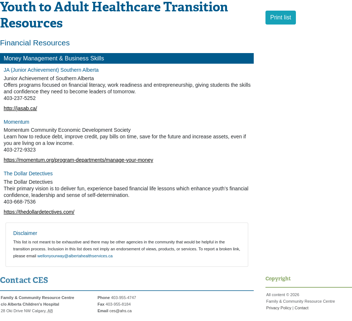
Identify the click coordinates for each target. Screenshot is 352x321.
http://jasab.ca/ (20, 108)
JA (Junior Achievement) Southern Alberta (51, 70)
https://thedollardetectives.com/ (39, 212)
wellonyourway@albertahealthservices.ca (75, 256)
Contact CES (24, 281)
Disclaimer (25, 233)
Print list (280, 17)
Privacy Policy (278, 308)
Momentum (16, 122)
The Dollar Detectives (28, 173)
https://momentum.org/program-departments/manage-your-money (78, 160)
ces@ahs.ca (120, 311)
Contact (301, 308)
